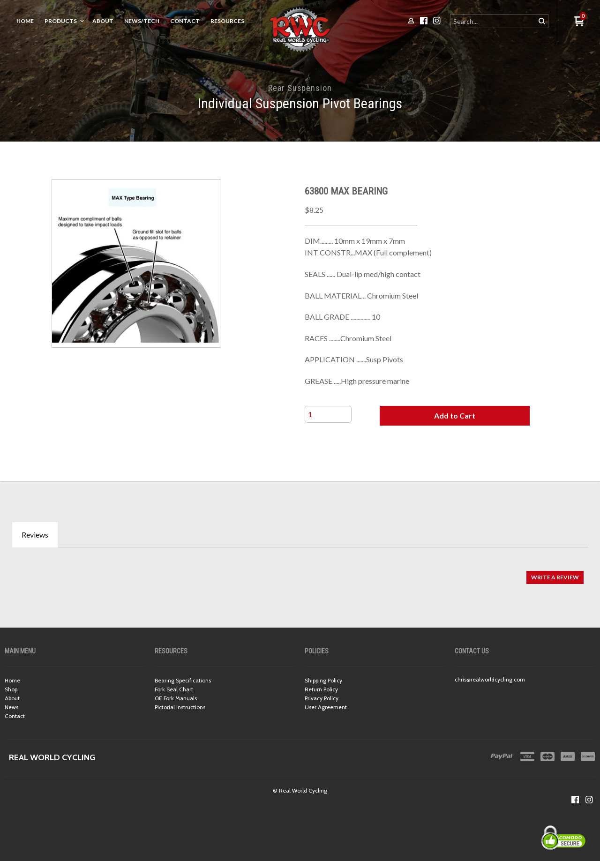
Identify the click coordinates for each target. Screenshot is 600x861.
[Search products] (493, 21)
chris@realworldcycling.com (490, 679)
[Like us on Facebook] (575, 799)
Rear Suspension (300, 88)
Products (61, 20)
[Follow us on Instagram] (589, 799)
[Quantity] (328, 414)
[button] (455, 416)
